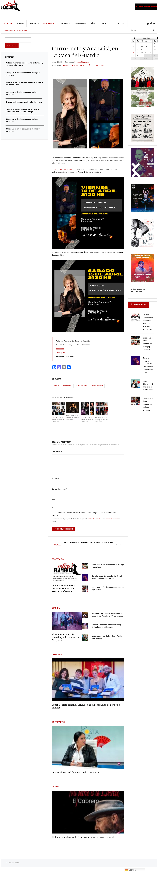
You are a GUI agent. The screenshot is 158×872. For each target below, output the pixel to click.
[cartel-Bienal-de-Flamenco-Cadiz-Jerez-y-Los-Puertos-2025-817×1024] (142, 178)
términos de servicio (111, 521)
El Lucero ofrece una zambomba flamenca (24, 104)
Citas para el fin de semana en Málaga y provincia (58, 421)
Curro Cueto (67, 387)
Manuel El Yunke (97, 387)
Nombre (55, 480)
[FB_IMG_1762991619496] (142, 248)
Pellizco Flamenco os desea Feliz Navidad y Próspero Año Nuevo (88, 544)
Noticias (8, 25)
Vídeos (94, 25)
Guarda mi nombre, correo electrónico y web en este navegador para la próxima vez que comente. (85, 515)
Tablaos (81, 67)
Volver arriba (14, 865)
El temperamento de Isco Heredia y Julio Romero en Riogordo (66, 639)
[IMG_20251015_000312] (142, 213)
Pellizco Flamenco (81, 64)
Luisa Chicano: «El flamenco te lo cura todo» (75, 774)
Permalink (100, 67)
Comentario (57, 454)
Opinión (32, 25)
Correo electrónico (59, 491)
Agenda (20, 25)
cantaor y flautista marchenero (65, 171)
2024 (135, 60)
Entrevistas (80, 25)
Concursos (64, 25)
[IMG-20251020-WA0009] (142, 108)
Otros (105, 25)
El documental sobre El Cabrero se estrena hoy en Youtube (84, 838)
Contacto (120, 25)
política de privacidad (94, 521)
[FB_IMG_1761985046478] (142, 283)
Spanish (130, 870)
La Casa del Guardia (81, 387)
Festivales (48, 25)
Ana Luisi (56, 387)
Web (53, 501)
